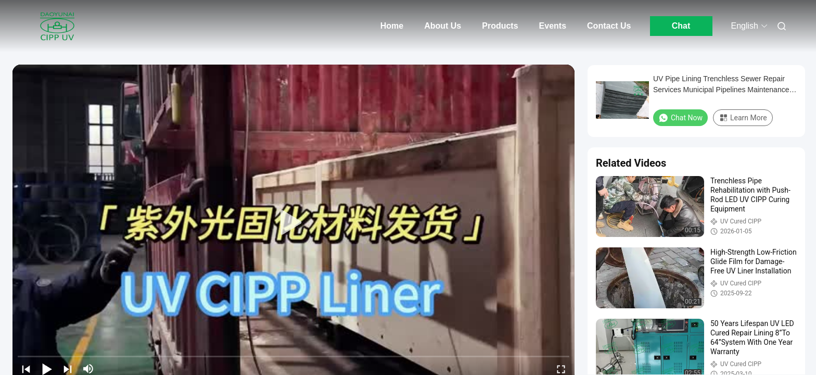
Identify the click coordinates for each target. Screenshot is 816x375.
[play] (293, 223)
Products (500, 25)
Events (552, 25)
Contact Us (609, 25)
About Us (442, 25)
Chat (681, 25)
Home (391, 25)
